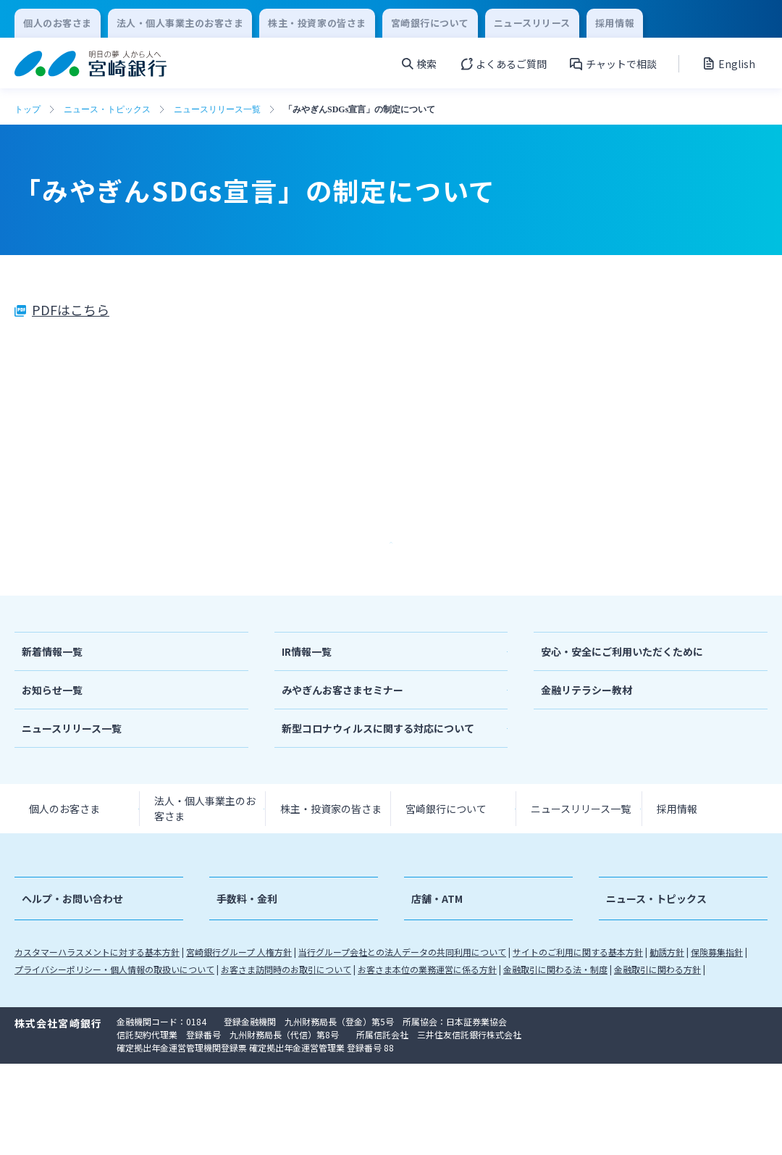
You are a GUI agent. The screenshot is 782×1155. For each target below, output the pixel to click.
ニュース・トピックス (107, 109)
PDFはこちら (70, 309)
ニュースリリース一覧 (217, 109)
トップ (27, 109)
